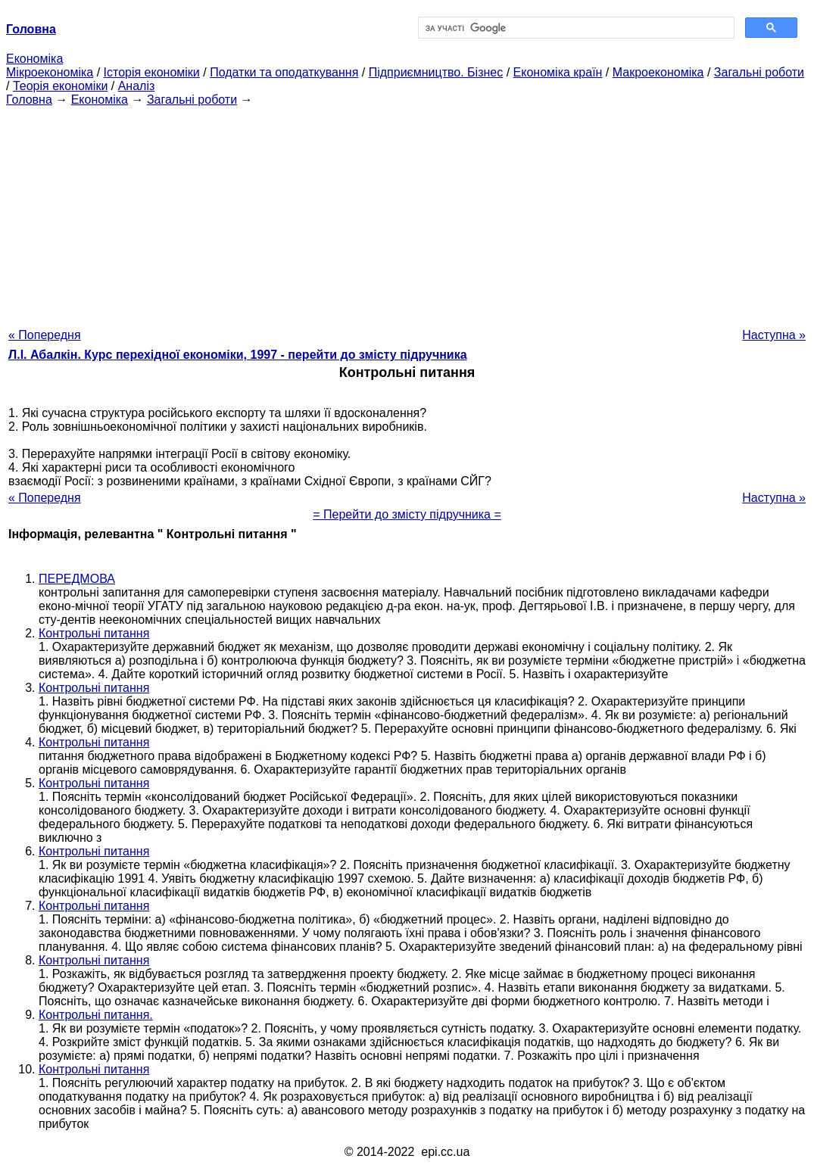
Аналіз (136, 85)
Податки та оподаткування (284, 72)
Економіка (34, 58)
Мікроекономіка (49, 72)
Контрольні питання (94, 633)
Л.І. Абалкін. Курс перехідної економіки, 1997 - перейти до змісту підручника (237, 354)
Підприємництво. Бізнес (436, 72)
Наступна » (774, 335)
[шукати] (575, 28)
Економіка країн (558, 72)
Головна (29, 99)
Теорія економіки (60, 85)
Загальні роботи (759, 72)
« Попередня (44, 335)
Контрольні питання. (96, 1014)
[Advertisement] (407, 213)
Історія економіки (152, 72)
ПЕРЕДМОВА (77, 578)
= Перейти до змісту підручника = (407, 514)
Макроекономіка (658, 72)
